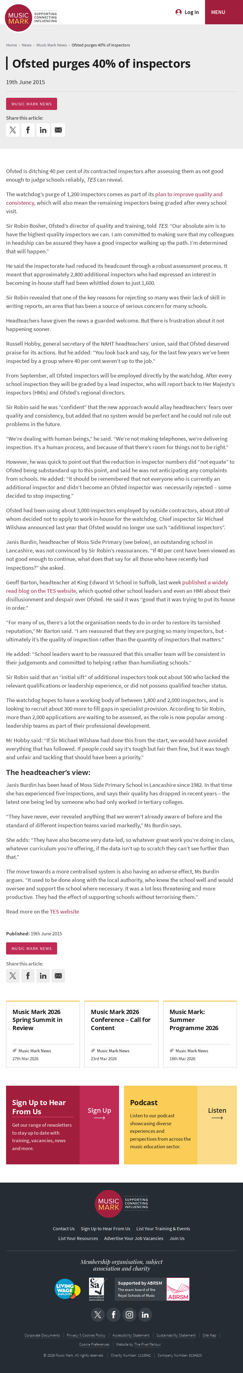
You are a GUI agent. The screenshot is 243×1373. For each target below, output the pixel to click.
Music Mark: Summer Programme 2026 (193, 1019)
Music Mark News (32, 104)
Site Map (209, 1335)
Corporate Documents (42, 1335)
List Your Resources (78, 1238)
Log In (192, 12)
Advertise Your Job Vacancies (133, 1238)
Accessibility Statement (130, 1335)
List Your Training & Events (163, 1228)
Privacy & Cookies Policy (86, 1335)
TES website (64, 911)
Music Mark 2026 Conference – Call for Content (120, 1019)
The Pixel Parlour (148, 1344)
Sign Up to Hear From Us (105, 1228)
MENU (218, 12)
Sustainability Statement (176, 1335)
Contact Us (64, 1228)
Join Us (177, 1238)
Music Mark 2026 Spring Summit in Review (37, 1019)
